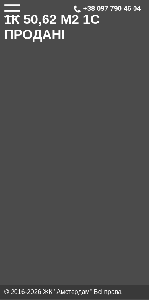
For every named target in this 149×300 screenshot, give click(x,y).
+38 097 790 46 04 (107, 8)
